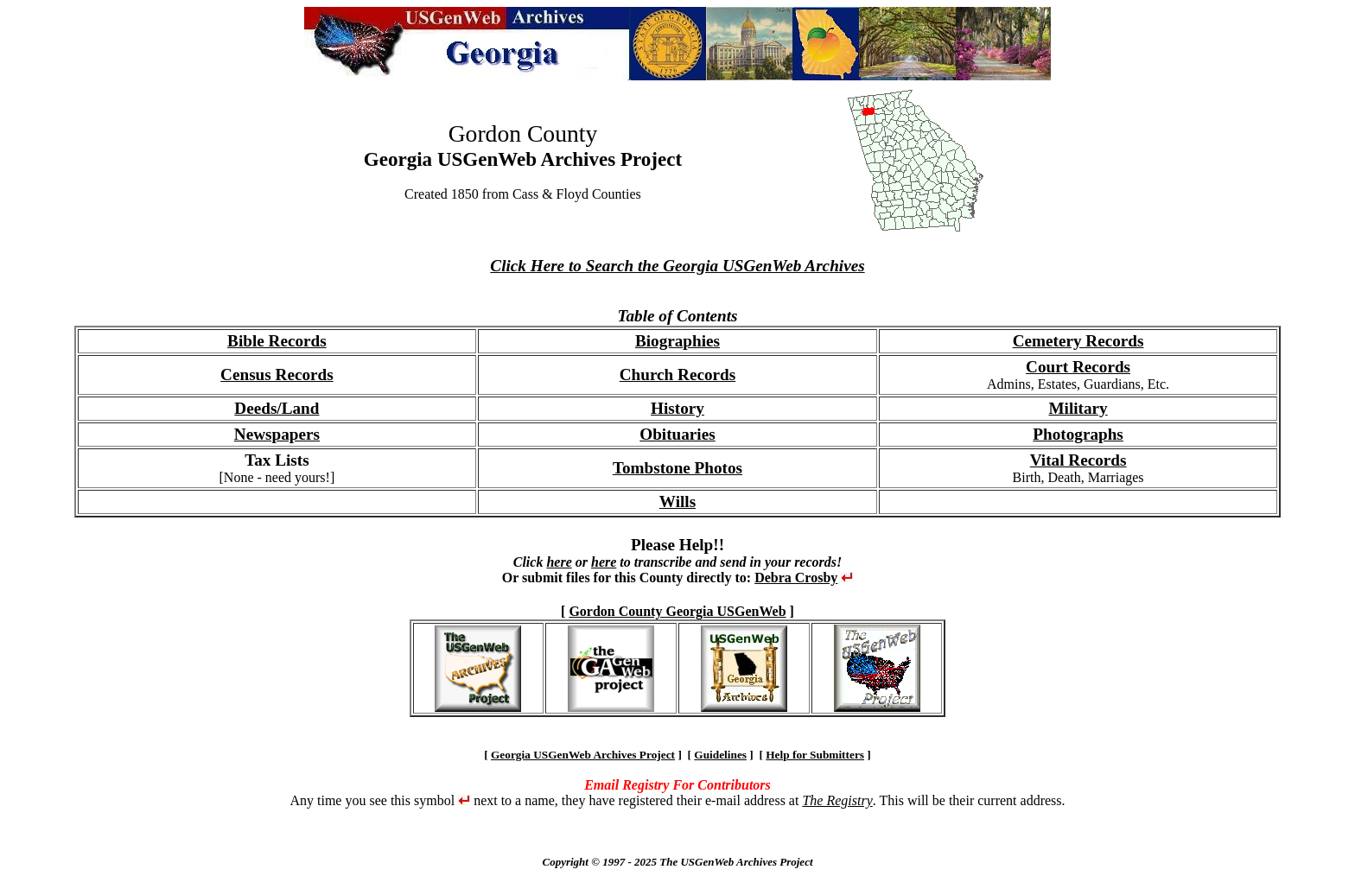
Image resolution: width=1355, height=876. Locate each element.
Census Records (277, 374)
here (558, 562)
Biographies (677, 341)
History (677, 408)
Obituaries (677, 434)
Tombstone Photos (677, 468)
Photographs (1078, 434)
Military (1077, 408)
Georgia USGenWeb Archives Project (583, 754)
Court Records (1078, 367)
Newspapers (277, 434)
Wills (677, 501)
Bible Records (277, 341)
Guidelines (720, 754)
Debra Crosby (795, 577)
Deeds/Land (276, 408)
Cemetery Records (1078, 341)
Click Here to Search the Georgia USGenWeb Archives (677, 266)
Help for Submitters (815, 754)
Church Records (678, 374)
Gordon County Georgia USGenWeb (677, 611)
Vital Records (1078, 460)
